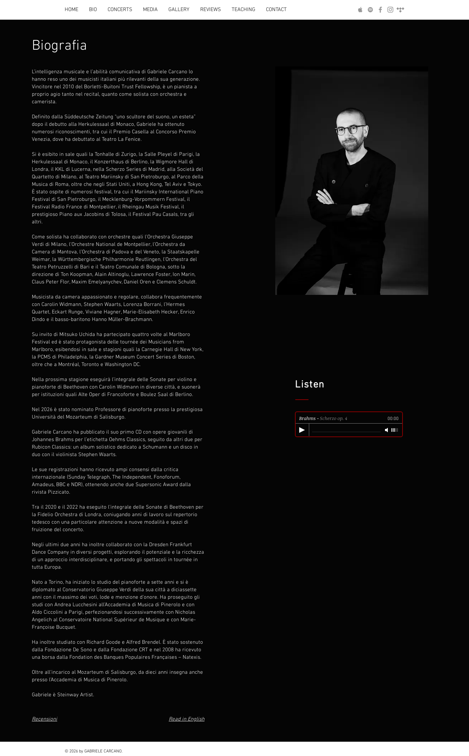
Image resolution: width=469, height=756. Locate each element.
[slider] (395, 430)
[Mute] (387, 430)
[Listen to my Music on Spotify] (370, 10)
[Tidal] (400, 10)
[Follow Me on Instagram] (390, 10)
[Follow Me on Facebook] (380, 10)
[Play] (302, 430)
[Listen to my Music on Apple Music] (360, 10)
